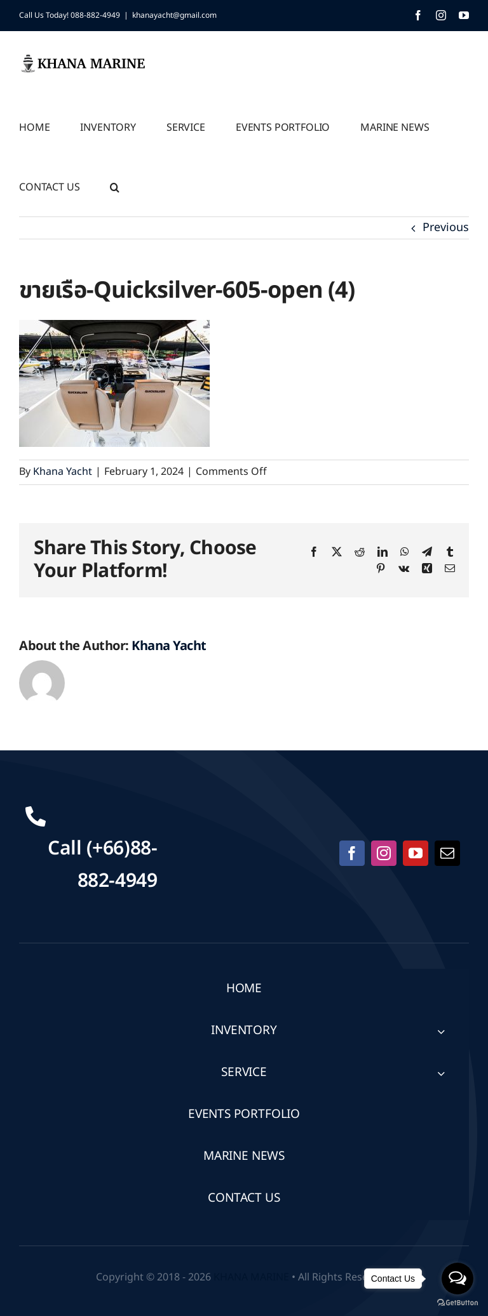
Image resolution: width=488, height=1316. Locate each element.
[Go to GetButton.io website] (457, 1303)
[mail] (447, 853)
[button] (114, 186)
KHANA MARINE (251, 1277)
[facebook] (352, 853)
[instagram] (383, 853)
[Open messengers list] (457, 1278)
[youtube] (415, 853)
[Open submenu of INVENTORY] (441, 1031)
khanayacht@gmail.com (174, 15)
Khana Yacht (62, 471)
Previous (446, 227)
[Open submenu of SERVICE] (441, 1073)
